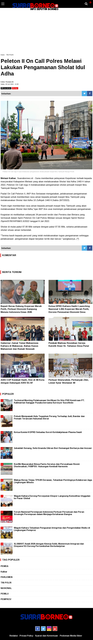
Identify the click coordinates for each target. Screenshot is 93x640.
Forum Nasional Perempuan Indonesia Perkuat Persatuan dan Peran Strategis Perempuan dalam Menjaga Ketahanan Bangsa (49, 513)
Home (2, 55)
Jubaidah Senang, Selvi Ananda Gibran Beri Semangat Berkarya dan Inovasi (53, 448)
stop (15, 88)
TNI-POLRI (9, 55)
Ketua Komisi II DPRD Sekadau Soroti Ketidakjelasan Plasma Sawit (48, 432)
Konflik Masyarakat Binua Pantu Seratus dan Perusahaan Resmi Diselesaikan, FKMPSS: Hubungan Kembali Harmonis (47, 465)
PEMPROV (6, 599)
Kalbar (4, 572)
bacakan (6, 88)
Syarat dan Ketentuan (46, 636)
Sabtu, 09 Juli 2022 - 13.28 (9, 84)
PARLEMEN (6, 577)
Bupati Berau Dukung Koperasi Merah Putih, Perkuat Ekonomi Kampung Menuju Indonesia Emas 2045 (21, 309)
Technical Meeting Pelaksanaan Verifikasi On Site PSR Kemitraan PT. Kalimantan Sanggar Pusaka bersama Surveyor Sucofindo (49, 401)
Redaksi (13, 636)
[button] (90, 1)
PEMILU (5, 594)
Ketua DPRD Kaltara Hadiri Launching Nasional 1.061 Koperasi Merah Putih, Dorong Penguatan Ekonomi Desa (69, 309)
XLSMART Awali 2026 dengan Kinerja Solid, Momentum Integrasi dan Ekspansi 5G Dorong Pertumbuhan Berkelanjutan (49, 545)
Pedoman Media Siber (71, 636)
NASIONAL (6, 588)
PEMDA (4, 566)
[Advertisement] (46, 32)
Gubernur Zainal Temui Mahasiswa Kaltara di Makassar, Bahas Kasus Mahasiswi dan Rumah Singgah (19, 346)
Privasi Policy (26, 636)
